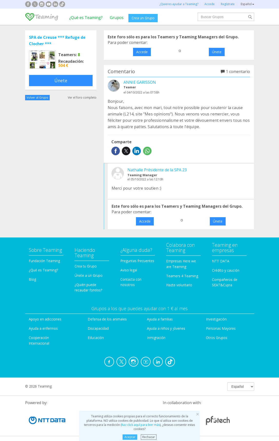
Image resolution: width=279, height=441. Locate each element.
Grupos (117, 17)
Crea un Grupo (143, 18)
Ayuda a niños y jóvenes (166, 328)
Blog (32, 279)
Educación (96, 337)
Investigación (216, 319)
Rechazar (148, 437)
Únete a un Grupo (89, 275)
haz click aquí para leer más (141, 425)
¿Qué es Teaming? (86, 17)
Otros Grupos (216, 337)
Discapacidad (98, 328)
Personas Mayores (221, 328)
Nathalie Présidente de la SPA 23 (157, 170)
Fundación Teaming (44, 260)
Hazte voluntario (179, 285)
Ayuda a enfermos (43, 328)
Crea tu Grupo (86, 266)
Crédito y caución (225, 270)
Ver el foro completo (82, 97)
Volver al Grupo (37, 97)
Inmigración (156, 337)
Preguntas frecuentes (137, 260)
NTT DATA (220, 261)
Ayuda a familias (160, 319)
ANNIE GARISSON (140, 82)
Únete (60, 80)
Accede (142, 52)
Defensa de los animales (107, 319)
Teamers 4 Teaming (182, 276)
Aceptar (130, 437)
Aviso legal (128, 270)
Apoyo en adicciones (45, 319)
